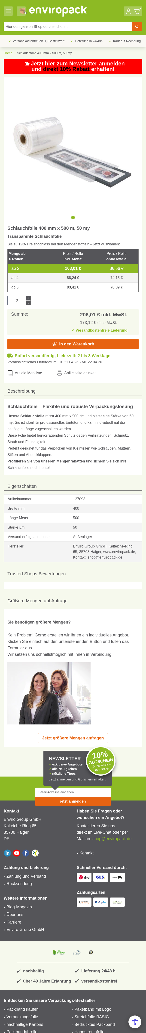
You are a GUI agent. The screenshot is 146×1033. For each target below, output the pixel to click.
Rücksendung (19, 883)
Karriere (13, 922)
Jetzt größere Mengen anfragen (73, 738)
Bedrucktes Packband (94, 1024)
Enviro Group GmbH (25, 929)
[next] (136, 217)
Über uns (14, 914)
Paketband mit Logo (92, 1009)
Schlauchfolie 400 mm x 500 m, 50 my (44, 53)
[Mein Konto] (128, 11)
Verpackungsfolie (22, 1017)
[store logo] (75, 11)
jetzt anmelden (73, 801)
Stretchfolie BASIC (91, 1017)
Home (8, 53)
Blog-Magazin (19, 907)
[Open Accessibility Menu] (134, 1021)
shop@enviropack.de (111, 838)
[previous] (9, 217)
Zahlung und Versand (26, 876)
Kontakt (86, 853)
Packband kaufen (22, 1009)
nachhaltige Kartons (24, 1024)
